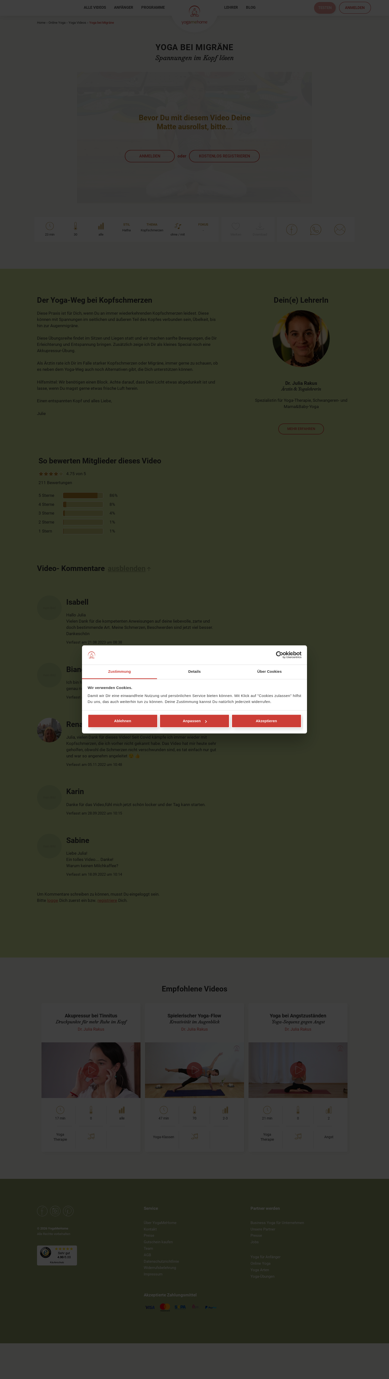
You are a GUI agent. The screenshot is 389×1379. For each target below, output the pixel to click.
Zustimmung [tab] (119, 671)
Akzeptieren (266, 721)
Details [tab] (194, 671)
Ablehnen (122, 721)
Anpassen (195, 721)
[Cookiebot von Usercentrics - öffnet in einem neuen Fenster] (280, 655)
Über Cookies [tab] (269, 671)
